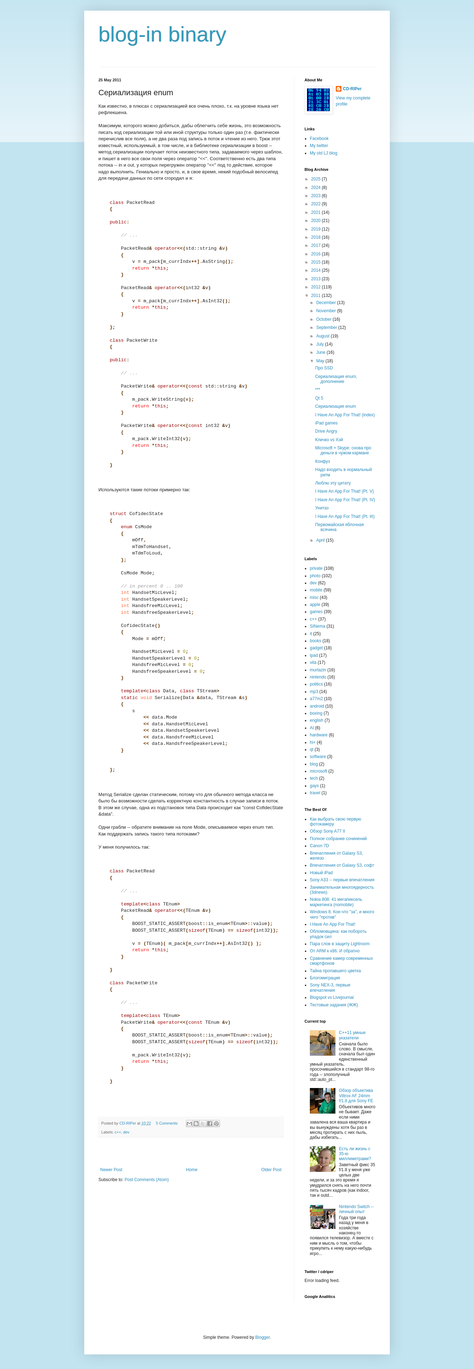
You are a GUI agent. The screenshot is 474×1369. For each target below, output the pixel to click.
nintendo (318, 677)
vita (313, 662)
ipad (314, 655)
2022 (316, 203)
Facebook (319, 138)
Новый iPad (321, 872)
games (316, 611)
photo (315, 575)
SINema (317, 626)
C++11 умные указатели (352, 1035)
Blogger (262, 1337)
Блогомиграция (325, 977)
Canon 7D (319, 845)
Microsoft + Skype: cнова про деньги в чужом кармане (343, 450)
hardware (319, 734)
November (326, 310)
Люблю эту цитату (333, 483)
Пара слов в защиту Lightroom (340, 943)
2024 (316, 187)
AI (312, 727)
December (326, 302)
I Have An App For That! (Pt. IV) (345, 499)
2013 (316, 278)
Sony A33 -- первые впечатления (342, 879)
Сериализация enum (335, 406)
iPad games (326, 423)
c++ (118, 1132)
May (320, 360)
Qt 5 (319, 398)
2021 (316, 212)
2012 (316, 287)
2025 (316, 179)
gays (314, 785)
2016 (316, 253)
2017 (316, 245)
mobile (316, 590)
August (323, 336)
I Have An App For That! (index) (345, 414)
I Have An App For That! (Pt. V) (344, 491)
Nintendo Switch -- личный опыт (356, 1209)
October (324, 319)
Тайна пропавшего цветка (335, 970)
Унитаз (322, 507)
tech (314, 778)
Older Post (271, 1169)
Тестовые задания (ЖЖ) (334, 1004)
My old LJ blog (323, 153)
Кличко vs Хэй (329, 439)
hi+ (313, 742)
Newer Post (111, 1169)
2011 (316, 295)
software (318, 756)
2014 (316, 270)
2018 (316, 237)
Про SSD (324, 368)
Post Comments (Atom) (146, 1179)
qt (311, 749)
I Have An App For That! (332, 924)
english (316, 720)
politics (316, 684)
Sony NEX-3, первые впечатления (330, 987)
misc (314, 597)
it (311, 633)
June (321, 352)
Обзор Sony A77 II (327, 831)
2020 (316, 220)
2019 (316, 229)
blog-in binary (162, 34)
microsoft (318, 771)
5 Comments (167, 1123)
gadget (316, 647)
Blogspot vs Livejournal (332, 997)
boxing (316, 713)
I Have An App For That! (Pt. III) (345, 516)
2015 (316, 262)
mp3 (314, 691)
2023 (316, 195)
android (317, 706)
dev (126, 1132)
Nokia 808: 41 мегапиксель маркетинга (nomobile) (336, 902)
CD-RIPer (352, 88)
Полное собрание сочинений (338, 838)
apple (315, 604)
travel (315, 792)
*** (317, 389)
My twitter (319, 145)
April (321, 540)
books (315, 640)
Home (192, 1169)
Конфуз (322, 461)
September (327, 327)
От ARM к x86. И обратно (335, 950)
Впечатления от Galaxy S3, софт (342, 865)
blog (314, 764)
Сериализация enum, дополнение (336, 379)
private (316, 568)
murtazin (318, 669)
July (320, 344)
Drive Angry (326, 431)
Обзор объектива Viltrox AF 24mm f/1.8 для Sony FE (356, 1095)
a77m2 (316, 698)
